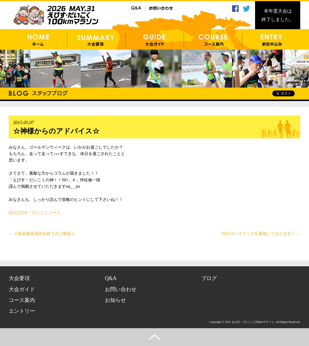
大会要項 (19, 278)
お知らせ (115, 300)
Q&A (111, 278)
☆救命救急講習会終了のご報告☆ (42, 234)
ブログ (209, 278)
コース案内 (22, 300)
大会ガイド (22, 289)
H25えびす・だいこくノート (35, 213)
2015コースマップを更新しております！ (261, 234)
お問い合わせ (120, 289)
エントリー (22, 311)
